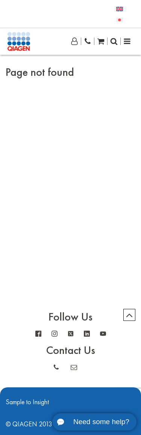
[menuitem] (119, 8)
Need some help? (101, 422)
